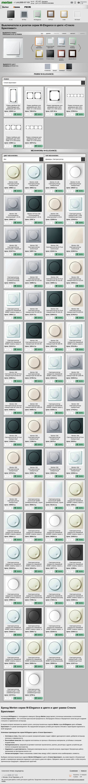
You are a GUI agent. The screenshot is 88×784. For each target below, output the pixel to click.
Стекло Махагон (61, 59)
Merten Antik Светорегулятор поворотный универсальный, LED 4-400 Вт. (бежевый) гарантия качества (13, 186)
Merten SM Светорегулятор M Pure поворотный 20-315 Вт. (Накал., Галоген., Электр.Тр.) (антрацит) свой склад (54, 281)
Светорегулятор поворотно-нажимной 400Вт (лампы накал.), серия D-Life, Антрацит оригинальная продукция (75, 567)
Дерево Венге (72, 58)
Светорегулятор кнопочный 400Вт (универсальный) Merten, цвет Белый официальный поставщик (13, 281)
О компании (74, 771)
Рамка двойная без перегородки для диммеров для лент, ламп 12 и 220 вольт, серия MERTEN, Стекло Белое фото (13, 110)
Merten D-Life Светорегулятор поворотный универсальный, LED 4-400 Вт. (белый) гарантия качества (75, 186)
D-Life (11, 19)
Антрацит (69, 70)
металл (72, 33)
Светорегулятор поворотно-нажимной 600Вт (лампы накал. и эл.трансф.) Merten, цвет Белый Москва (13, 344)
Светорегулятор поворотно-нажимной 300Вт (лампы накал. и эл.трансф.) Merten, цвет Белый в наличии (13, 312)
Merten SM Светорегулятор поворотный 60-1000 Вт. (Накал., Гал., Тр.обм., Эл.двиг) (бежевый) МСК (34, 408)
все (42, 33)
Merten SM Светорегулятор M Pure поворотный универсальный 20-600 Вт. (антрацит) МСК (75, 439)
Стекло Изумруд (72, 47)
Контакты (45, 1)
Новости (83, 771)
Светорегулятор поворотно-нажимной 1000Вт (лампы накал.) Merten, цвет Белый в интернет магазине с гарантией (54, 408)
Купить (17, 114)
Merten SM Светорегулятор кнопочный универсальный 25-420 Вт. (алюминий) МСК (34, 249)
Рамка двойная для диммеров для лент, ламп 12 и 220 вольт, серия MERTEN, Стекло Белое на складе (33, 109)
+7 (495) (22, 2)
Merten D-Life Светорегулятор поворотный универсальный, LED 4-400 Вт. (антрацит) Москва (54, 186)
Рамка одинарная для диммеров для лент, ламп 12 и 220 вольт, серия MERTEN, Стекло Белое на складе (54, 109)
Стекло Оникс (50, 58)
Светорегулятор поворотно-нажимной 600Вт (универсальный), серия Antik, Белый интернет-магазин (54, 661)
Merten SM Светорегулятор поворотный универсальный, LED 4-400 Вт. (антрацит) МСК (33, 471)
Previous (32, 47)
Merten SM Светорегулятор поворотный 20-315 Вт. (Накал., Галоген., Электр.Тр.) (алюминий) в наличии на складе (33, 281)
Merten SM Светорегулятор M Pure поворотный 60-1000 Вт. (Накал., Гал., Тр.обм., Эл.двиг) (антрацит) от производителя (13, 408)
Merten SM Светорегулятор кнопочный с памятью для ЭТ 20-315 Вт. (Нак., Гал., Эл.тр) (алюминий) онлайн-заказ (13, 250)
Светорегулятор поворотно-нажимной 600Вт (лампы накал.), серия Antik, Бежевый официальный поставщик (75, 630)
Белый (55, 70)
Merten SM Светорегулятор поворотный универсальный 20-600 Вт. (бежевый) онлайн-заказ (13, 471)
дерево (48, 33)
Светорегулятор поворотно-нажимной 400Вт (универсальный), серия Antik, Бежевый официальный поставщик (34, 598)
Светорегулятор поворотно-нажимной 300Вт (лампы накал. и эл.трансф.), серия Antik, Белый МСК (13, 566)
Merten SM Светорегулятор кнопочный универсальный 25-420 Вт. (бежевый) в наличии (75, 249)
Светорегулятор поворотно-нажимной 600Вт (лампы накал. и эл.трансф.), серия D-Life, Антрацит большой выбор (33, 630)
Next (79, 47)
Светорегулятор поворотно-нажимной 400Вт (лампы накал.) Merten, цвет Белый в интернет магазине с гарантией (75, 345)
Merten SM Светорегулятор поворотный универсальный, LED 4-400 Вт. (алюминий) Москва (54, 471)
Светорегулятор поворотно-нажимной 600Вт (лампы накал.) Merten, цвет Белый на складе (54, 375)
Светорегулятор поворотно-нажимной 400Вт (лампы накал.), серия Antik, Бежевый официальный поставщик (34, 567)
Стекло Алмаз (61, 46)
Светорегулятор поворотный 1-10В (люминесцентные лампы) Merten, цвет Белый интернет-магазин (75, 218)
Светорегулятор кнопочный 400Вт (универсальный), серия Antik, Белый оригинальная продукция (54, 503)
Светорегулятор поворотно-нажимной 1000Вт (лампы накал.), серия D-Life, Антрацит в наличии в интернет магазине (33, 535)
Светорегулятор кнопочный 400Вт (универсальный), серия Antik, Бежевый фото (34, 501)
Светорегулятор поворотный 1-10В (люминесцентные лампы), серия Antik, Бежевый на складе (75, 661)
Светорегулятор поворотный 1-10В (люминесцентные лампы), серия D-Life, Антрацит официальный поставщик (13, 693)
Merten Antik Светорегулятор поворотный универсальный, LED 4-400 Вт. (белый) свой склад (33, 186)
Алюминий (47, 70)
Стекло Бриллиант (39, 47)
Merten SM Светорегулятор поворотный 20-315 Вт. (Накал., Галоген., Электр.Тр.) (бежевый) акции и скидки (75, 281)
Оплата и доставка (48, 3)
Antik (64, 19)
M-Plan (24, 19)
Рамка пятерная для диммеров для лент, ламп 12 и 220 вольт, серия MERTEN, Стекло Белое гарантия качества (75, 110)
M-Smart (77, 19)
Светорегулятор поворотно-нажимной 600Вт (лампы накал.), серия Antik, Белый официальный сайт (13, 661)
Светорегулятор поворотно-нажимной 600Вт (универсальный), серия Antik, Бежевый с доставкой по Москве (34, 661)
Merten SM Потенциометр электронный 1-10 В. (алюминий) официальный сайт (13, 217)
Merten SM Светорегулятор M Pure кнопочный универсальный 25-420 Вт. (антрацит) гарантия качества (54, 250)
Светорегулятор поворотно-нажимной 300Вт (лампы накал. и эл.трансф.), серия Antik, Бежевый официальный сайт (75, 535)
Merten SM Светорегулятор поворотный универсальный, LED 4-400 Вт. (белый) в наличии (75, 471)
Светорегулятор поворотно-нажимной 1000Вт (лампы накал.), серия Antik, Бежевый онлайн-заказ (75, 502)
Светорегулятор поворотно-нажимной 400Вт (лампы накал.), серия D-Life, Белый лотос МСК (13, 597)
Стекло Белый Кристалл (50, 47)
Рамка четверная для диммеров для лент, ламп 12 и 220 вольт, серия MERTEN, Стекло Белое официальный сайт (33, 141)
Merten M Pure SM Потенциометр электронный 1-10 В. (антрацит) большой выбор (34, 217)
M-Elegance (37, 19)
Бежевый (62, 70)
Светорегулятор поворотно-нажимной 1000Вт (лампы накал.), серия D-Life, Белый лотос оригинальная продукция (54, 535)
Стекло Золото (39, 58)
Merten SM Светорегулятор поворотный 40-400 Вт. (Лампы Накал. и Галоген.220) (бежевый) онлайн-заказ (54, 345)
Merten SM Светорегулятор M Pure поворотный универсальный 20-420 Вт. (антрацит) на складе (13, 440)
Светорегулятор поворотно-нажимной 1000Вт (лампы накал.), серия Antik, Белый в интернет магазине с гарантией (13, 535)
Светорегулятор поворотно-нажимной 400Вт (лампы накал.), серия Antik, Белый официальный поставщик (55, 567)
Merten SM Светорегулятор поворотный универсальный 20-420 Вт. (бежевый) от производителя (34, 440)
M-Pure (50, 19)
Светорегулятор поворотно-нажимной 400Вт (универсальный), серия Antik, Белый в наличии (54, 597)
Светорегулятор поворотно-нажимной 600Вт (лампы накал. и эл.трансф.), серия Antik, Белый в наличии (13, 629)
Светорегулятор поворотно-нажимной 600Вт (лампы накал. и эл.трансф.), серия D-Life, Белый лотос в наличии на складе (54, 630)
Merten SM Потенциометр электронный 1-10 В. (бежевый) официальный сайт (54, 217)
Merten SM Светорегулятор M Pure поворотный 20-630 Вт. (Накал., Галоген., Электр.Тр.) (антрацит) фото (54, 313)
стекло (64, 33)
